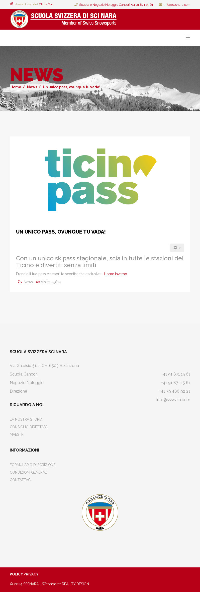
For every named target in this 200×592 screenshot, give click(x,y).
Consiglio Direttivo (29, 427)
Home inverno (115, 274)
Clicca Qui (46, 4)
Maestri (17, 434)
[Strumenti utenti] (177, 248)
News (32, 87)
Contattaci (20, 480)
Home (16, 87)
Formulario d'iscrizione (32, 465)
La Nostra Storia (26, 419)
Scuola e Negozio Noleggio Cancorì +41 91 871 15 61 (116, 5)
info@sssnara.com (177, 5)
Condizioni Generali (29, 472)
